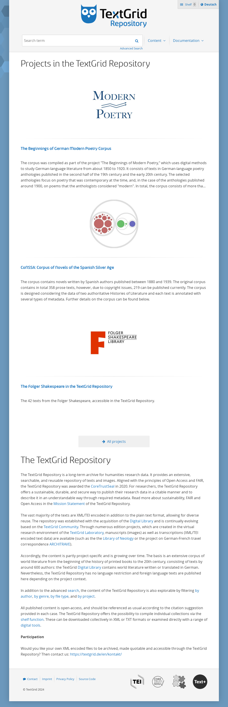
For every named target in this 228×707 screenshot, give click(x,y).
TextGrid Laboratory (87, 532)
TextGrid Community (61, 526)
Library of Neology (118, 538)
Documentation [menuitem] (186, 40)
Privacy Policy (65, 679)
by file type (60, 596)
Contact (32, 679)
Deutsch (211, 5)
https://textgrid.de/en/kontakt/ (96, 654)
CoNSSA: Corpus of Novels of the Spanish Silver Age (67, 267)
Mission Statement (69, 503)
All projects (116, 441)
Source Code (87, 679)
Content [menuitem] (155, 40)
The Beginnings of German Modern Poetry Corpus (66, 148)
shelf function (32, 619)
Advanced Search (131, 48)
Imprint (47, 679)
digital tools (30, 625)
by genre (41, 596)
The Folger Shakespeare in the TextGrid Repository (66, 386)
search (73, 590)
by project (86, 596)
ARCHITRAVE (59, 544)
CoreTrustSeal (102, 486)
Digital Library (141, 521)
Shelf (190, 4)
